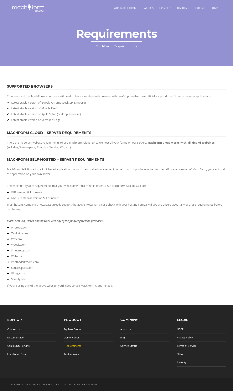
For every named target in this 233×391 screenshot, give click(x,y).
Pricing (200, 8)
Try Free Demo (72, 329)
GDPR (180, 329)
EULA (180, 354)
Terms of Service (187, 345)
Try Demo (183, 8)
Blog (122, 337)
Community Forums (18, 345)
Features (148, 8)
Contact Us (13, 329)
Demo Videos (72, 337)
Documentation (16, 337)
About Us (125, 329)
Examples (165, 8)
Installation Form (17, 354)
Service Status (128, 345)
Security (181, 362)
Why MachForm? (125, 8)
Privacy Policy (185, 337)
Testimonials (71, 354)
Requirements (73, 345)
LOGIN (215, 8)
